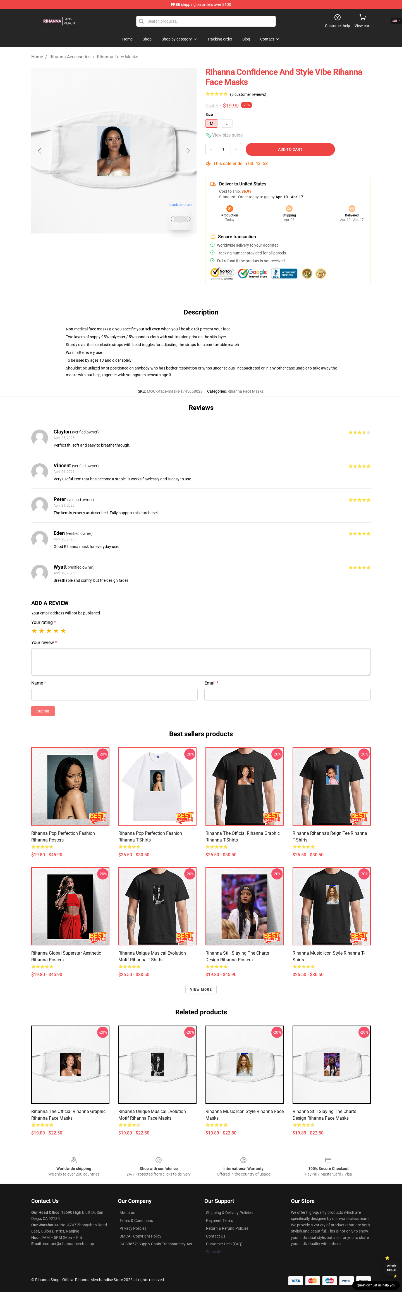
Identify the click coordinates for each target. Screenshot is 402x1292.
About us (127, 1212)
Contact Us (215, 1236)
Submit (43, 711)
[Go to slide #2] (128, 247)
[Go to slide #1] (99, 247)
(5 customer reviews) (248, 94)
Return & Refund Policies (227, 1228)
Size (209, 114)
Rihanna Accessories (69, 56)
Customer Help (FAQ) (224, 1244)
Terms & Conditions (136, 1220)
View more (201, 989)
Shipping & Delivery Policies (229, 1212)
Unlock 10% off (391, 1268)
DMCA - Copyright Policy (140, 1236)
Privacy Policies (132, 1228)
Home (37, 56)
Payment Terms (219, 1220)
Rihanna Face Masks (117, 56)
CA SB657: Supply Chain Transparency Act (155, 1244)
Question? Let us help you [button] (376, 1285)
